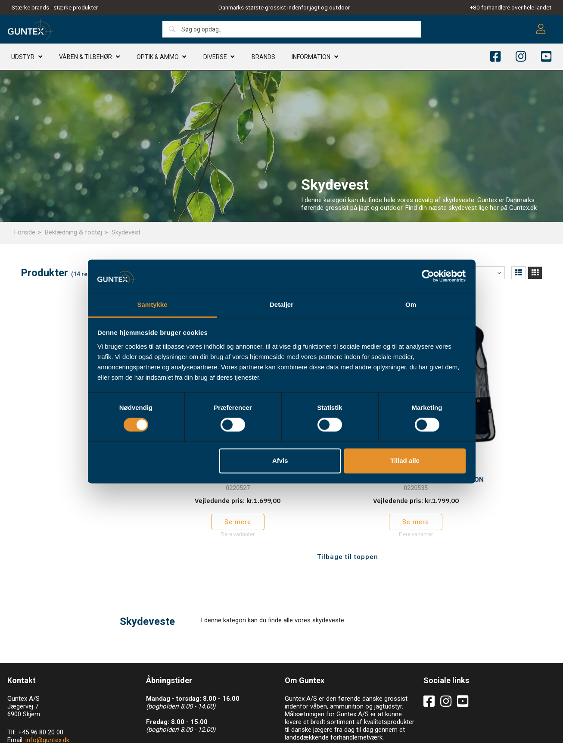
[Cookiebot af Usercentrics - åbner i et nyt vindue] (428, 276)
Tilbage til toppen (347, 511)
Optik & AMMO (158, 58)
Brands (263, 58)
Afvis (280, 460)
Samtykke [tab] (152, 304)
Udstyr (22, 58)
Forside (24, 232)
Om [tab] (410, 304)
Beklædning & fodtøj (73, 232)
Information (311, 58)
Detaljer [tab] (281, 304)
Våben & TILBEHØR (85, 58)
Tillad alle (405, 460)
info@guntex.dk (47, 694)
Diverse (215, 58)
